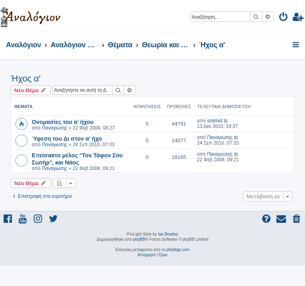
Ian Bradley (168, 234)
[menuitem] (284, 18)
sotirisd (214, 121)
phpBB (139, 239)
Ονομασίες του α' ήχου (63, 121)
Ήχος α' (26, 78)
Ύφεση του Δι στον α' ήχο (67, 138)
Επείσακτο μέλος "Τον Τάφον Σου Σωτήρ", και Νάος (77, 158)
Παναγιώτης (54, 128)
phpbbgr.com (177, 249)
